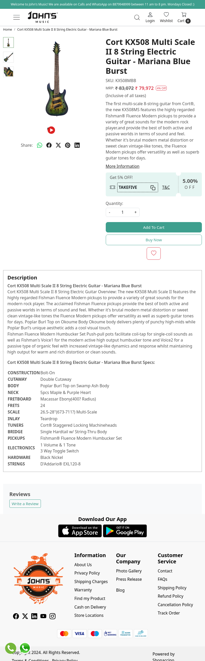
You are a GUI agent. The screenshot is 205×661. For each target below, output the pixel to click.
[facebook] (49, 145)
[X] (25, 617)
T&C (166, 187)
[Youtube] (43, 617)
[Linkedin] (34, 617)
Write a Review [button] (25, 503)
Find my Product (89, 598)
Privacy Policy (87, 573)
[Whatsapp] (39, 145)
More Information (123, 166)
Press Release (129, 579)
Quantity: (114, 203)
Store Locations (89, 615)
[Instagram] (52, 617)
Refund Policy (170, 596)
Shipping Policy (172, 588)
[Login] (150, 17)
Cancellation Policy (175, 604)
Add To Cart (153, 227)
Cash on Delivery (90, 607)
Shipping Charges (91, 581)
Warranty (83, 590)
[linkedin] (77, 145)
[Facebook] (16, 617)
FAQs (162, 579)
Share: (27, 145)
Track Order (169, 613)
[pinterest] (67, 145)
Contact (165, 571)
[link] (137, 17)
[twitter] (58, 145)
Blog (120, 590)
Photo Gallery (128, 571)
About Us (83, 564)
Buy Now (154, 239)
